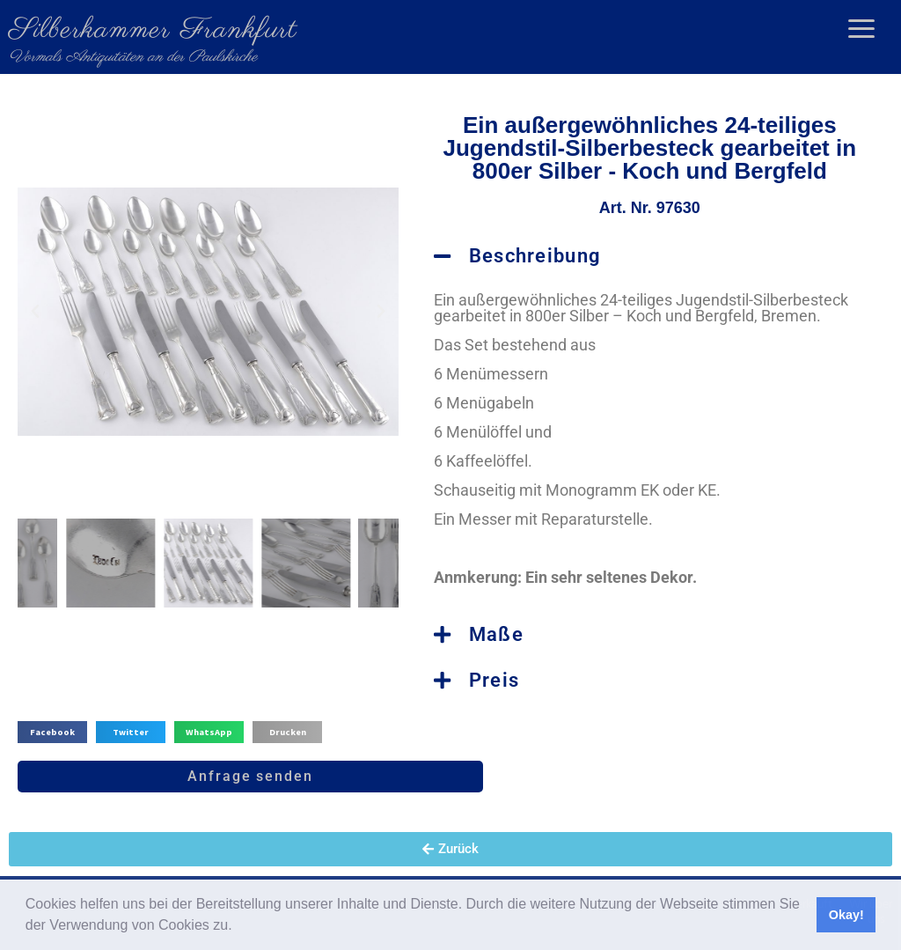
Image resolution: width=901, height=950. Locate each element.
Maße (496, 634)
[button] (238, 927)
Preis (494, 680)
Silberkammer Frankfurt (153, 30)
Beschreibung (535, 256)
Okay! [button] (846, 915)
